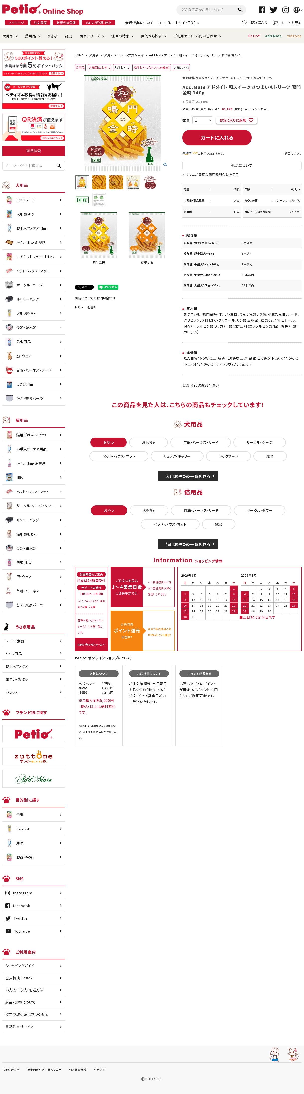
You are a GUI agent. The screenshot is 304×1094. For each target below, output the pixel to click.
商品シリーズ (89, 35)
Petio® (254, 35)
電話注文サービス (19, 1026)
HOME (79, 55)
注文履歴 (40, 22)
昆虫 (68, 35)
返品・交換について (20, 1002)
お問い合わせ (11, 1070)
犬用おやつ (112, 55)
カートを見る (287, 22)
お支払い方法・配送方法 (24, 989)
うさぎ (52, 35)
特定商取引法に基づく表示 (26, 1014)
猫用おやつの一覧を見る (188, 544)
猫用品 (30, 35)
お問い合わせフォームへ (91, 644)
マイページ (16, 22)
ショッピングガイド (19, 965)
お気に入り (255, 22)
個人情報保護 (77, 1070)
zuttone (294, 35)
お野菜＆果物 (134, 55)
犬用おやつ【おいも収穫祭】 (151, 67)
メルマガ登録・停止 (98, 22)
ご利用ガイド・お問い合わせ (195, 35)
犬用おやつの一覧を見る (188, 476)
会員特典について (139, 22)
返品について (293, 153)
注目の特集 (120, 35)
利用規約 (100, 1070)
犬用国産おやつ (99, 67)
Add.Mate (273, 35)
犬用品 (7, 35)
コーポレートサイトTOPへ (178, 22)
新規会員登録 (66, 22)
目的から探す (151, 35)
